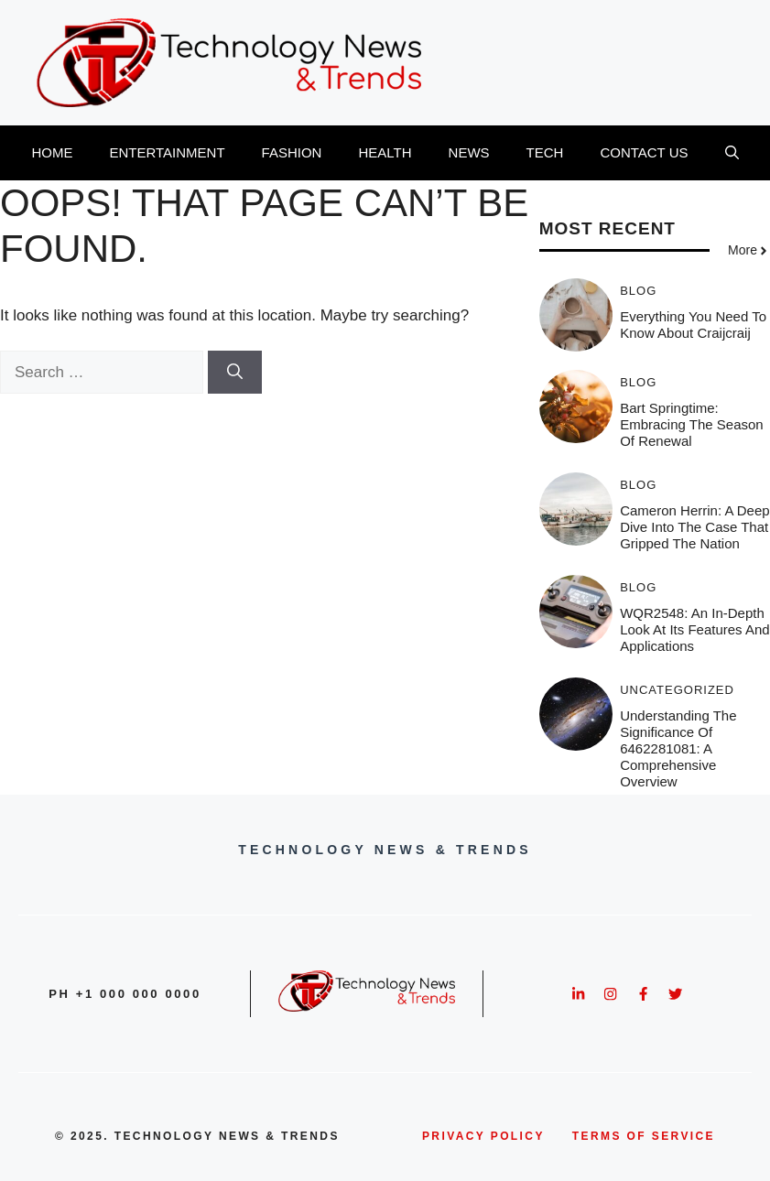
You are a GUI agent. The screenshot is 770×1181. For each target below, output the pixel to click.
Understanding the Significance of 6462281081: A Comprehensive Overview (678, 748)
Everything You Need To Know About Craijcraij (693, 325)
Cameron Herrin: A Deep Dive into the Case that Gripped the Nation (694, 527)
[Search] (235, 373)
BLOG (638, 291)
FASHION (292, 152)
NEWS (469, 152)
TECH (545, 152)
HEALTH (384, 152)
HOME (51, 152)
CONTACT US (644, 152)
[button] (732, 152)
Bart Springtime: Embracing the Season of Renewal (691, 424)
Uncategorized (677, 690)
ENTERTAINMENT (166, 152)
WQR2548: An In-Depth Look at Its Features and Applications (694, 629)
